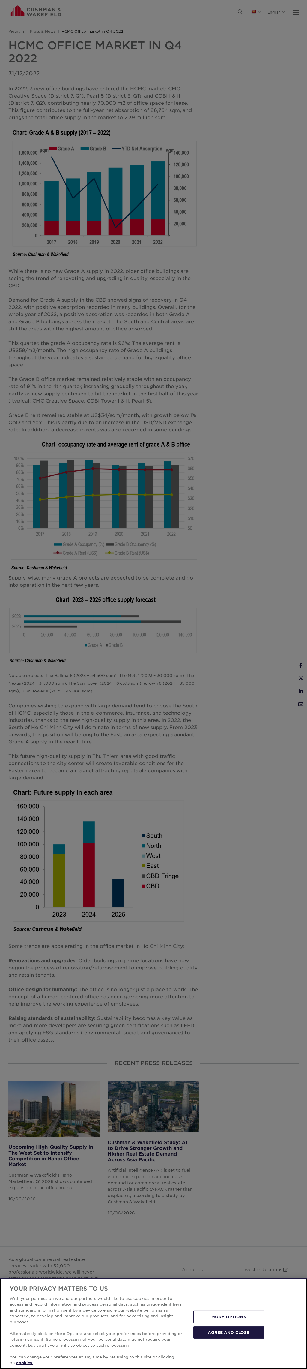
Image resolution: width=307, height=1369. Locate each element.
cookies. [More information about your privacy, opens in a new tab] (24, 1362)
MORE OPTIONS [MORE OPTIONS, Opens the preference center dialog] (228, 1316)
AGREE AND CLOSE (228, 1332)
